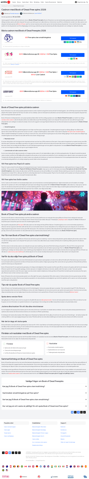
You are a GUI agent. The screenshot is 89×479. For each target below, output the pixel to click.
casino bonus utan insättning (15, 252)
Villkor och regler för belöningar (68, 442)
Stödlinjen (13, 64)
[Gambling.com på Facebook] (10, 458)
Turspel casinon (7, 433)
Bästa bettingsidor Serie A (38, 436)
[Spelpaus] (23, 477)
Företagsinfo (63, 433)
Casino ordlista (35, 439)
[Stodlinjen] (5, 477)
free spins (20, 225)
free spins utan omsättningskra (75, 131)
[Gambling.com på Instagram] (13, 458)
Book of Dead (21, 24)
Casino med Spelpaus (9, 436)
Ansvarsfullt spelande (65, 436)
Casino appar (7, 430)
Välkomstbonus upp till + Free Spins (38, 54)
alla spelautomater (47, 300)
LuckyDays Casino (63, 219)
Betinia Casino (74, 292)
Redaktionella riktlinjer (37, 445)
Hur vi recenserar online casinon (39, 442)
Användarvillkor (30, 460)
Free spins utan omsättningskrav (38, 37)
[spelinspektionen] (85, 477)
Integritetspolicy (40, 460)
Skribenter (63, 426)
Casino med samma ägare (10, 426)
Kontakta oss (63, 430)
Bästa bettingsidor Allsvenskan (39, 426)
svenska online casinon (7, 120)
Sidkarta (62, 439)
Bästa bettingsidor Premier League (40, 433)
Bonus (10, 6)
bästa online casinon (14, 373)
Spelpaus (17, 64)
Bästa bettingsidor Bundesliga (39, 430)
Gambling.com (4, 6)
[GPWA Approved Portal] (70, 476)
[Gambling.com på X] (3, 458)
